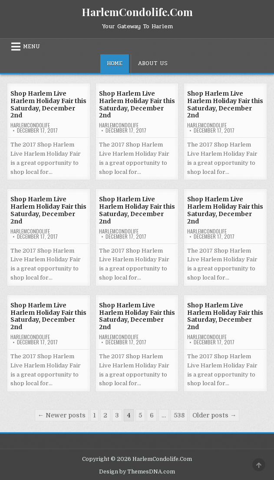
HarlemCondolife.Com (137, 12)
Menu (31, 46)
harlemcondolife (30, 125)
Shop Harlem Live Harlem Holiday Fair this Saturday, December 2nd (48, 104)
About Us (153, 63)
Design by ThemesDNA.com (137, 472)
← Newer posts (62, 415)
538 (179, 415)
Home (114, 63)
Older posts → (214, 415)
